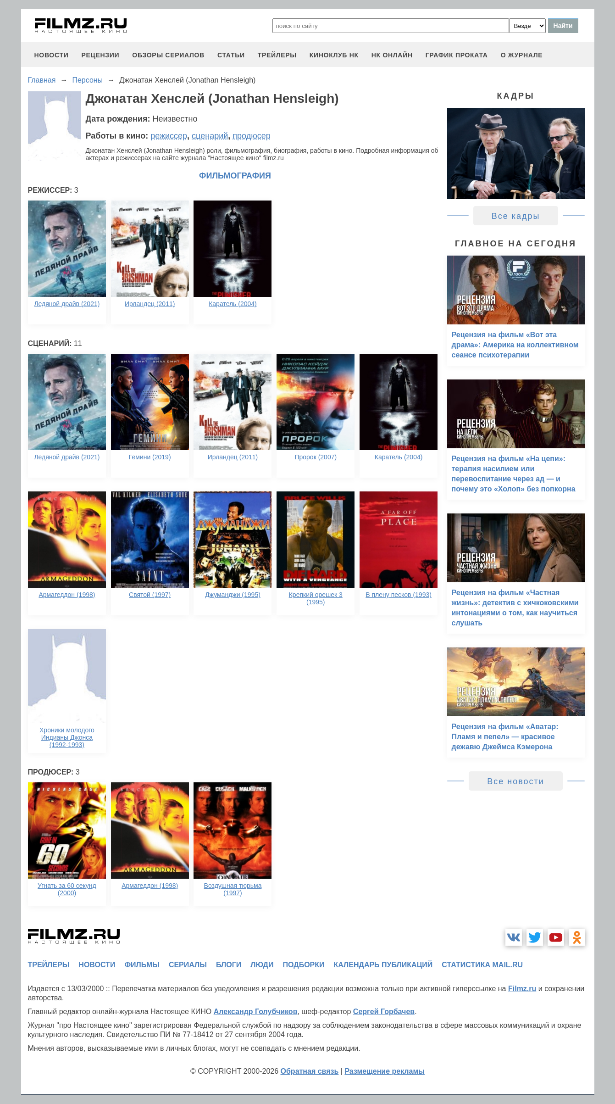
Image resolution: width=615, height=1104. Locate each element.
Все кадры (516, 216)
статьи (231, 55)
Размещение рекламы (384, 1071)
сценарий (210, 135)
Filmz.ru (522, 988)
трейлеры (277, 55)
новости (51, 55)
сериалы (188, 965)
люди (261, 965)
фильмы (141, 965)
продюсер (251, 135)
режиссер (168, 135)
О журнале (522, 55)
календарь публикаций (383, 965)
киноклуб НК (334, 55)
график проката (457, 55)
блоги (228, 965)
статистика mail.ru (482, 965)
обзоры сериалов (168, 55)
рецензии (100, 55)
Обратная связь (310, 1071)
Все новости (515, 781)
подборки (304, 965)
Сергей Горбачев (384, 1011)
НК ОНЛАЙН (392, 55)
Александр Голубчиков (256, 1011)
